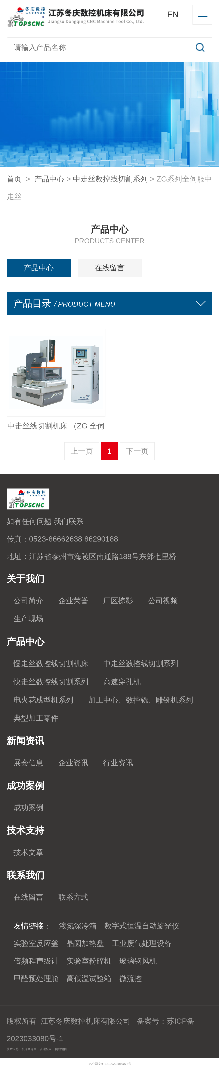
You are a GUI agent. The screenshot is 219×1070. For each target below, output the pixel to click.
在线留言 (110, 268)
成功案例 (28, 807)
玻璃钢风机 (138, 961)
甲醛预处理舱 (36, 978)
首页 (14, 179)
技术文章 (28, 852)
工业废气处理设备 (142, 943)
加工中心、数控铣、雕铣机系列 (140, 700)
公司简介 (28, 600)
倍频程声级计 (36, 961)
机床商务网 (29, 1049)
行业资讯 (118, 763)
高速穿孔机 (122, 681)
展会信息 (28, 763)
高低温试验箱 (89, 978)
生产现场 (28, 618)
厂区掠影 (118, 600)
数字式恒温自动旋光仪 (141, 926)
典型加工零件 (35, 718)
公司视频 (163, 600)
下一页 (137, 451)
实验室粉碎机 (89, 961)
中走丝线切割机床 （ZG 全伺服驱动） (56, 428)
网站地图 (61, 1049)
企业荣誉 (73, 600)
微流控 (130, 978)
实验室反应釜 (36, 943)
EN (173, 14)
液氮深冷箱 (77, 926)
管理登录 (46, 1049)
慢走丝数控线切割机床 (50, 663)
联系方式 (73, 897)
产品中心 (49, 179)
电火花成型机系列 (43, 700)
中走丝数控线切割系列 (110, 179)
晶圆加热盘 (85, 943)
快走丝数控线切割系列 (50, 681)
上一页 (82, 451)
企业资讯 (73, 763)
